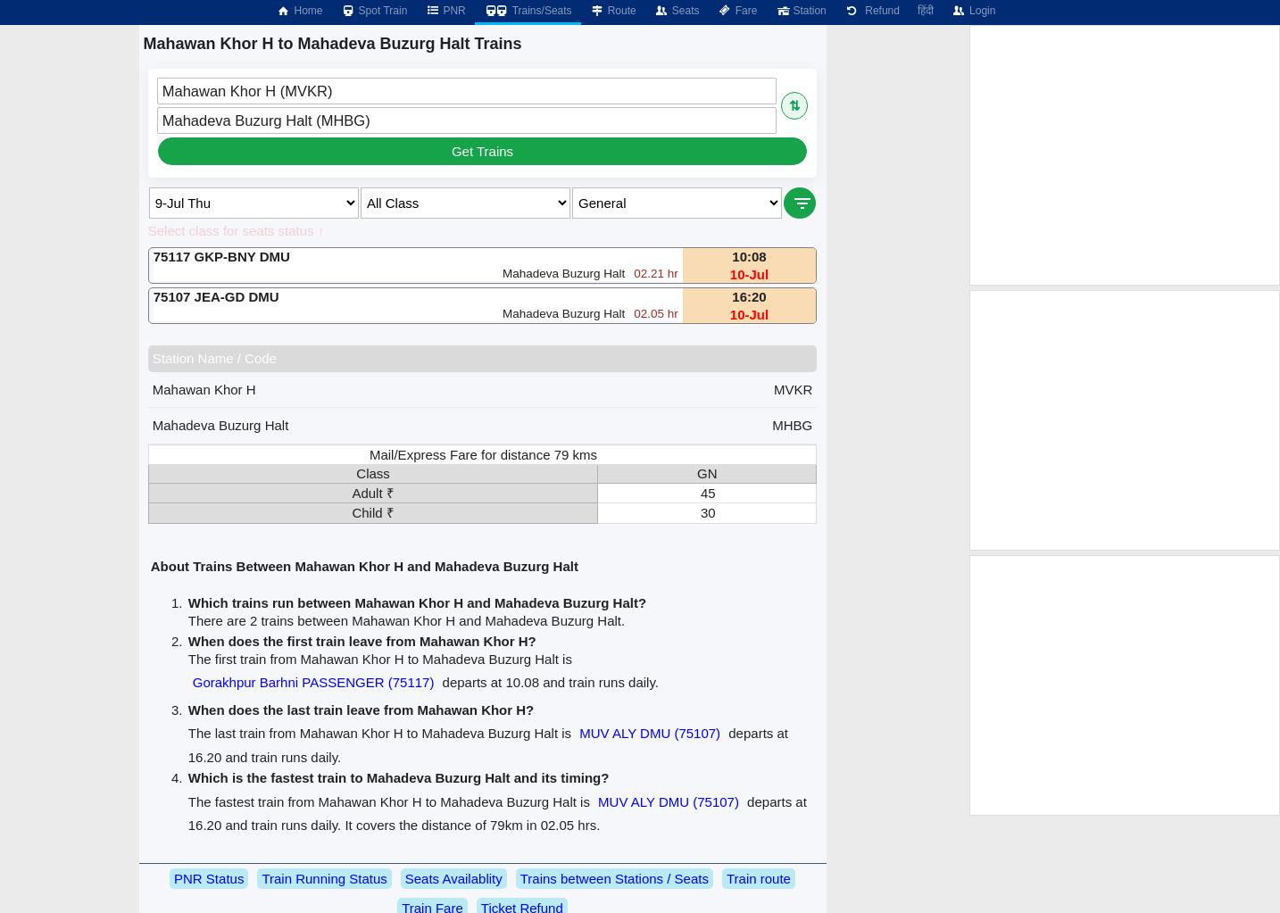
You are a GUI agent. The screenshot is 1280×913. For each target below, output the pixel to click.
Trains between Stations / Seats (614, 878)
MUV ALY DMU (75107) (649, 733)
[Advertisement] (1125, 155)
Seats (677, 10)
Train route (759, 878)
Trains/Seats (528, 10)
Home (299, 10)
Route (613, 10)
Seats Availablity (454, 878)
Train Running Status (324, 878)
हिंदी (926, 10)
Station (800, 10)
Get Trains (482, 151)
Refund (872, 10)
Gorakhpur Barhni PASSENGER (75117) (314, 682)
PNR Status (209, 878)
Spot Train (374, 10)
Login (973, 10)
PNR (445, 10)
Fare (738, 10)
